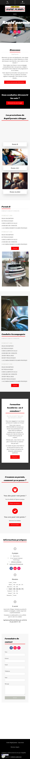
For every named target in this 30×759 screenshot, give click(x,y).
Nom (6, 652)
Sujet (6, 677)
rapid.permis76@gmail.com (16, 564)
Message (7, 683)
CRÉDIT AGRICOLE (16, 757)
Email (6, 664)
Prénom (7, 658)
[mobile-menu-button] (15, 14)
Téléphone (7, 671)
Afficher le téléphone (16, 562)
